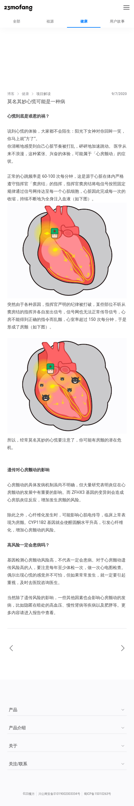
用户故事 (117, 21)
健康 (84, 21)
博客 (10, 94)
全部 (16, 21)
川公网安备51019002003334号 (59, 793)
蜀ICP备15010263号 (97, 793)
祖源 (50, 21)
